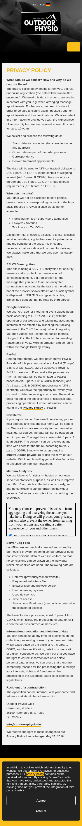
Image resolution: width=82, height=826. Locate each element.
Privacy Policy (40, 347)
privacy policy (35, 774)
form (59, 454)
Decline (41, 810)
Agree (40, 800)
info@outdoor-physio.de (23, 454)
